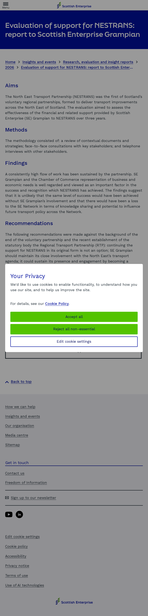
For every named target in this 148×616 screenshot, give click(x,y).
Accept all (74, 317)
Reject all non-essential (74, 329)
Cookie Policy (57, 304)
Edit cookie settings (74, 341)
